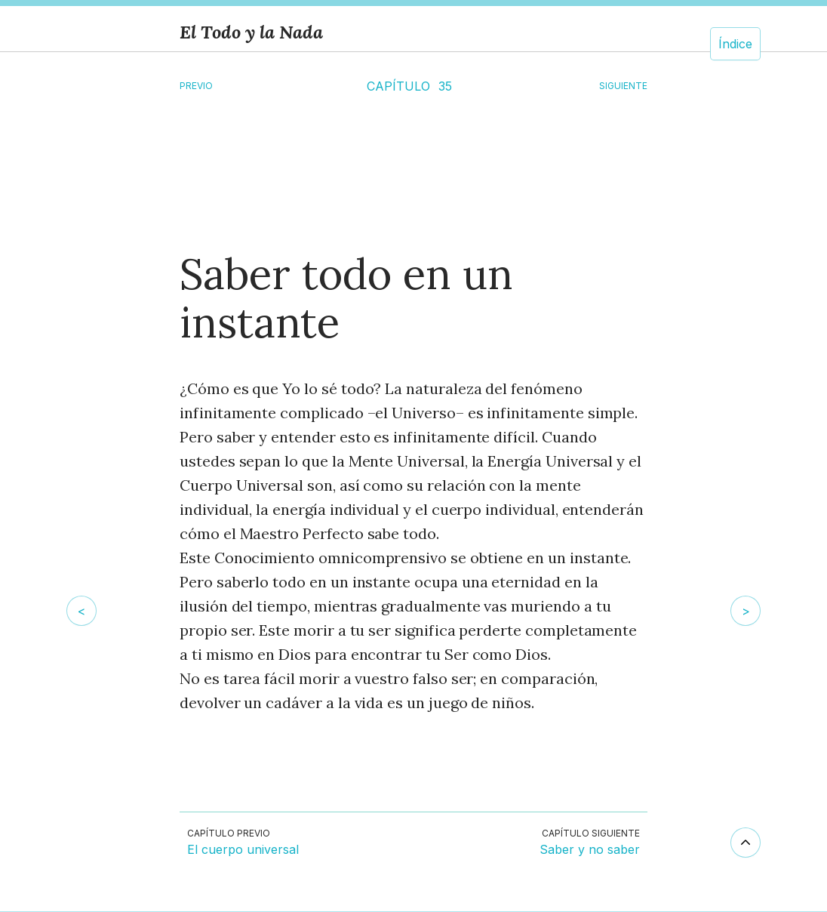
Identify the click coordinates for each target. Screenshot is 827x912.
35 (445, 86)
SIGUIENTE (623, 85)
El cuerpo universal (243, 850)
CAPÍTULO (398, 86)
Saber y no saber (590, 850)
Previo (196, 85)
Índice (735, 43)
